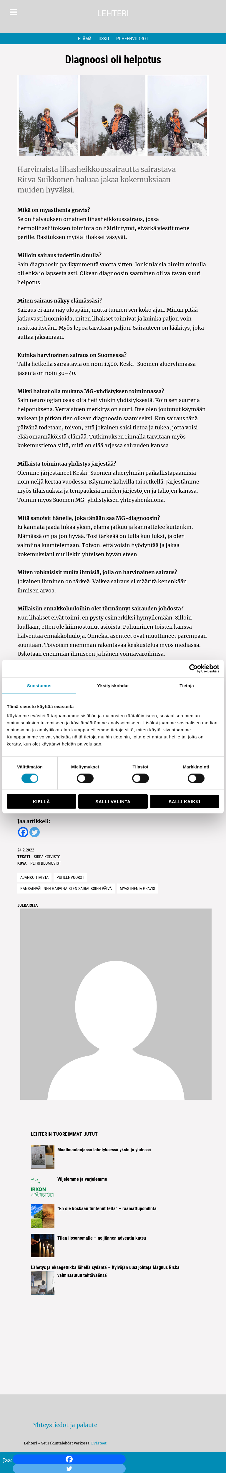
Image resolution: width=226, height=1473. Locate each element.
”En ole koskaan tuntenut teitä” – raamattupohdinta (107, 1208)
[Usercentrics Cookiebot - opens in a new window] (193, 668)
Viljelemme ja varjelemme (82, 1179)
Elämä (85, 38)
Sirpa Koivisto (47, 856)
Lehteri (113, 13)
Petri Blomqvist (45, 863)
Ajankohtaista (34, 877)
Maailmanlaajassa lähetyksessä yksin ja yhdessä (104, 1149)
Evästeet (99, 1443)
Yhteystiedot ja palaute (65, 1425)
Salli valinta (112, 801)
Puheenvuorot (132, 38)
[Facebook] (69, 1459)
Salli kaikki (184, 801)
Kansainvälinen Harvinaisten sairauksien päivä (66, 888)
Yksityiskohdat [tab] (113, 685)
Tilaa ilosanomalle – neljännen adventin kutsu (101, 1238)
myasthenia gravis (137, 888)
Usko (104, 38)
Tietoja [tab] (187, 685)
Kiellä (41, 801)
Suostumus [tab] (39, 685)
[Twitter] (34, 832)
